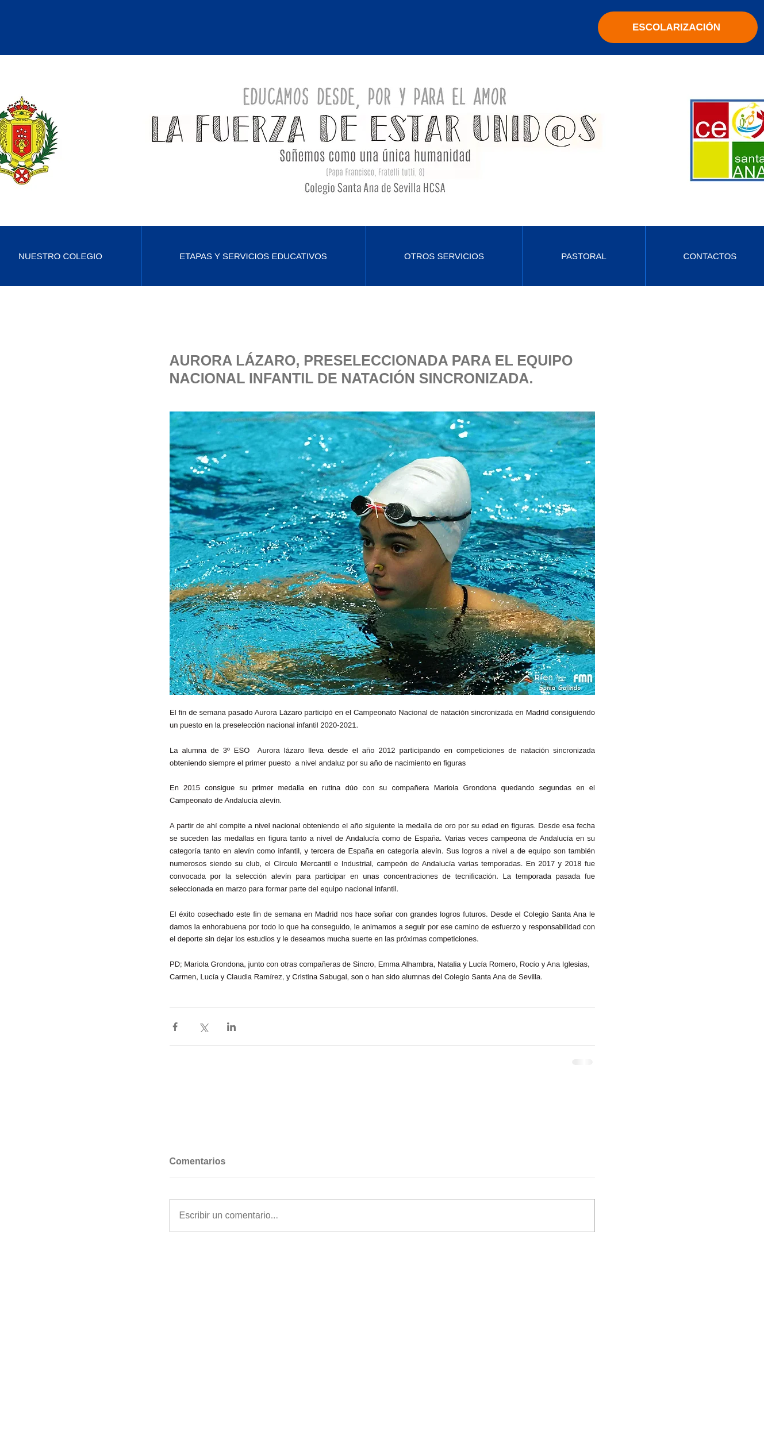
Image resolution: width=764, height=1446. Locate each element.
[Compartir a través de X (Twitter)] (203, 1026)
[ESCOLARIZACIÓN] (678, 27)
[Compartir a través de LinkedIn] (231, 1026)
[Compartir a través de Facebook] (175, 1026)
